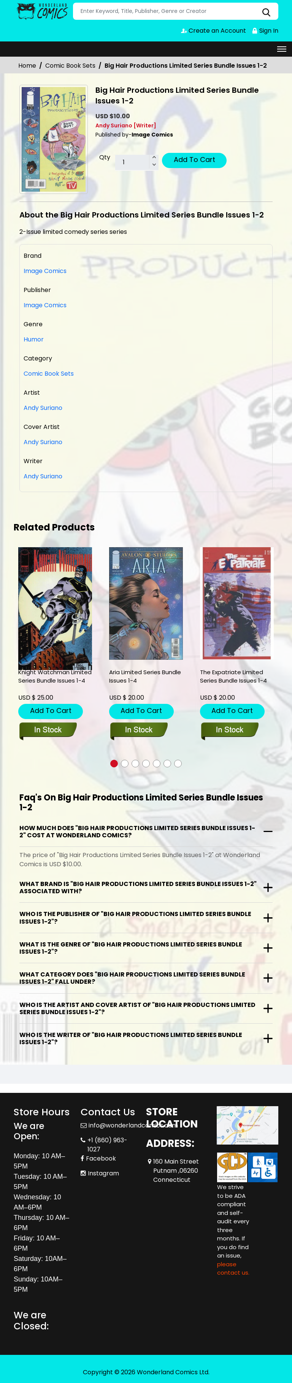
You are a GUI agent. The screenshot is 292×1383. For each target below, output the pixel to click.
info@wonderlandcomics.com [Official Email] (133, 1125)
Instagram (103, 1173)
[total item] (137, 163)
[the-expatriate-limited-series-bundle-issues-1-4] (237, 603)
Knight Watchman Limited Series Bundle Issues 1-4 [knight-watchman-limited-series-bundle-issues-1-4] (55, 676)
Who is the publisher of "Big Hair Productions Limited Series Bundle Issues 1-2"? (135, 918)
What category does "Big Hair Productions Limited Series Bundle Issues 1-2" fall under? (132, 978)
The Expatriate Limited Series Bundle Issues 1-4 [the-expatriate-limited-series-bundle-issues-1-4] (233, 676)
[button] (114, 763)
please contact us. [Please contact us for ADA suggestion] (233, 1268)
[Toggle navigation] (281, 49)
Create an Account (213, 30)
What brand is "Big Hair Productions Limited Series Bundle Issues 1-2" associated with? (138, 888)
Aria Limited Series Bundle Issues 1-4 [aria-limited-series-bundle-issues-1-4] (145, 676)
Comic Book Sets (70, 65)
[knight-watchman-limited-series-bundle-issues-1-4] (55, 608)
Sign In (265, 30)
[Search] (175, 11)
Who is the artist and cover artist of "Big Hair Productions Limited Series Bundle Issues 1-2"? (137, 1008)
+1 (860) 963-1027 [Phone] (107, 1145)
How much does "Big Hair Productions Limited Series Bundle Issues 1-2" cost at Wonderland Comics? (137, 832)
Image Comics (45, 305)
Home (27, 65)
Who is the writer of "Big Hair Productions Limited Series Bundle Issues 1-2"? (130, 1038)
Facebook (101, 1158)
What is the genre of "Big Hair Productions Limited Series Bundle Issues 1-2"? (130, 948)
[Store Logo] (42, 11)
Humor (34, 339)
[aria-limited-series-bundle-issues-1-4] (146, 603)
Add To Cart (194, 159)
